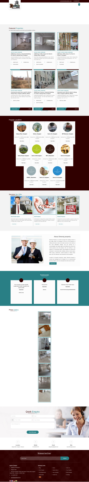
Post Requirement (42, 472)
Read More (14, 108)
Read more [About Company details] (53, 263)
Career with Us (55, 470)
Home (54, 467)
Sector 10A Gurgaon (37, 155)
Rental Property (61, 216)
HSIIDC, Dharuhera (31, 177)
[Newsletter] (40, 458)
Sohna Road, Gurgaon (23, 155)
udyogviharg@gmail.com (65, 1)
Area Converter (55, 472)
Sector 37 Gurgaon (44, 177)
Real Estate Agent (15, 216)
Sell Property (37, 216)
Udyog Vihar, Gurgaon (21, 134)
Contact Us (55, 474)
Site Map (68, 474)
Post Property (69, 470)
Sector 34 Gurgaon (57, 177)
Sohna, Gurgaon (37, 134)
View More (22, 141)
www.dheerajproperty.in (71, 446)
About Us (68, 467)
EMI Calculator (69, 472)
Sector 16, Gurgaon (52, 134)
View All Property (44, 110)
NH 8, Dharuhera (50, 155)
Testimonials (41, 474)
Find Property (41, 470)
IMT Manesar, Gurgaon (67, 134)
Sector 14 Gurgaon (65, 155)
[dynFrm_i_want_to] (44, 419)
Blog (40, 467)
